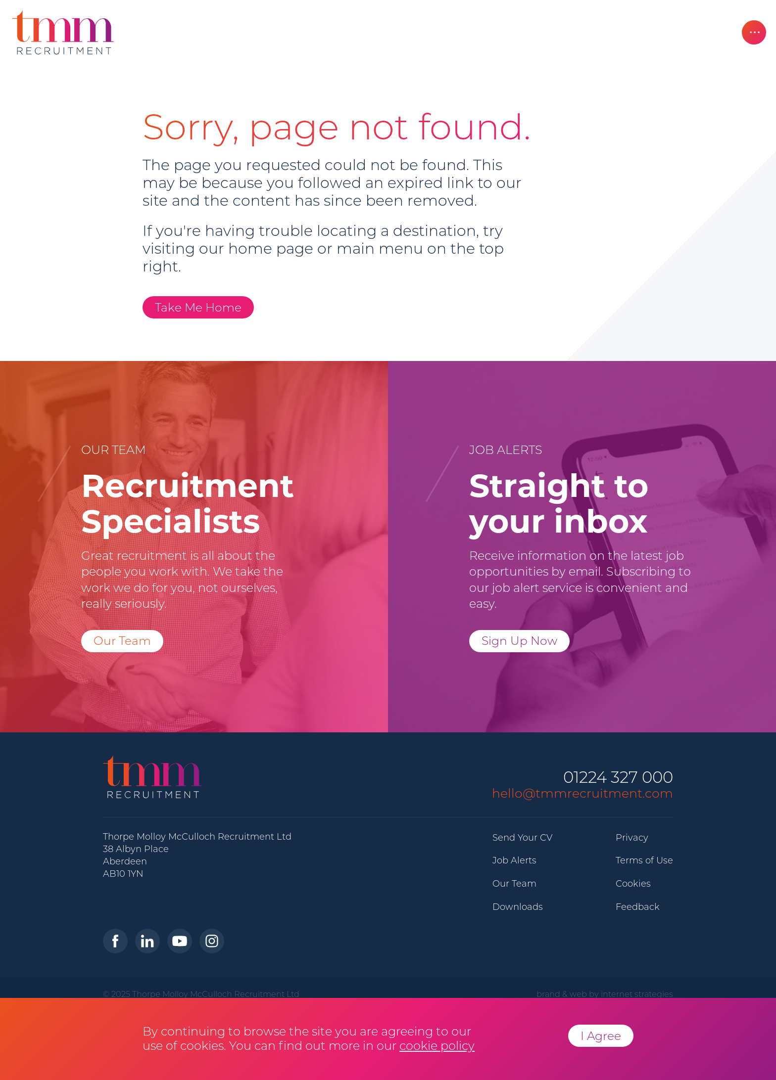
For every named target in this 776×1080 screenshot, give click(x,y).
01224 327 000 (618, 777)
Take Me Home (198, 307)
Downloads (517, 906)
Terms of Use (644, 860)
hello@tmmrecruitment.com (582, 793)
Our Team (122, 640)
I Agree (601, 1036)
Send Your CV (522, 837)
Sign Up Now (519, 640)
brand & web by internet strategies (604, 994)
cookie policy (437, 1045)
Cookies (633, 883)
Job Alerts (514, 860)
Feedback (638, 906)
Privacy (632, 837)
